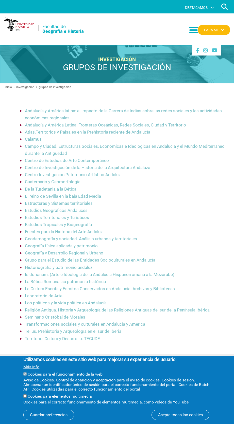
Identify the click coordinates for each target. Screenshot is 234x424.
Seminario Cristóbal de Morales (55, 317)
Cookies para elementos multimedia (60, 400)
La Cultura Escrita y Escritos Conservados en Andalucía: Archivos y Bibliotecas (100, 288)
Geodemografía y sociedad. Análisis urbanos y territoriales (81, 238)
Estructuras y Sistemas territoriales (59, 203)
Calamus (33, 139)
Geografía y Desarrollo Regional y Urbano (64, 253)
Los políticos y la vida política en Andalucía (66, 303)
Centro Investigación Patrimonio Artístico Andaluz (73, 174)
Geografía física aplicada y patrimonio (61, 246)
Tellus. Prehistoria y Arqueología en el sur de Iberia (73, 331)
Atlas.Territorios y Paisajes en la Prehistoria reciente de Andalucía (87, 132)
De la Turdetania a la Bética (50, 189)
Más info (31, 371)
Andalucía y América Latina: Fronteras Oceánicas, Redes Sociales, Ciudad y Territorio (105, 125)
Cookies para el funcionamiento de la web (65, 378)
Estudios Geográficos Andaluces (56, 210)
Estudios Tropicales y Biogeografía (58, 224)
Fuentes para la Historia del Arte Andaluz (64, 231)
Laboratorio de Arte (43, 295)
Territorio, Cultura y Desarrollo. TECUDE (62, 338)
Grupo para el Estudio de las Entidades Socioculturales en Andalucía (90, 260)
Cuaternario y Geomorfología (52, 181)
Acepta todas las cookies (180, 418)
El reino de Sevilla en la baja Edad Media (63, 196)
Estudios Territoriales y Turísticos (57, 217)
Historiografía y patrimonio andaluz (58, 267)
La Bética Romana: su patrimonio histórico (65, 281)
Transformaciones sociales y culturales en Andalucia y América (85, 324)
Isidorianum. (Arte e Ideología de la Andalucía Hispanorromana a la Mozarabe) (99, 274)
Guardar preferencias (49, 418)
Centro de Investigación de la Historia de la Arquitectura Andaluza (87, 167)
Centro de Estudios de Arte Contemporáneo (67, 160)
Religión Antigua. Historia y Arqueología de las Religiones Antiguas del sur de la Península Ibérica (117, 310)
